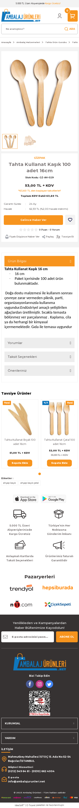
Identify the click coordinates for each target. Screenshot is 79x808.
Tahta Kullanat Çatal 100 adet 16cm (59, 442)
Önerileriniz (17, 371)
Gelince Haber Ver (33, 220)
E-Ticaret (31, 805)
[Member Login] (59, 16)
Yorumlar (15, 343)
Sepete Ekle (20, 462)
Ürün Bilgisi (17, 261)
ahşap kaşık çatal (29, 483)
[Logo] (20, 15)
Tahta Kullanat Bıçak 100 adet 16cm (20, 442)
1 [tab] (39, 474)
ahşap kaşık (9, 483)
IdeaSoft (19, 805)
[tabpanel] (20, 433)
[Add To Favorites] (70, 220)
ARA (69, 29)
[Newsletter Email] (27, 636)
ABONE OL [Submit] (67, 636)
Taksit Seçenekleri (22, 357)
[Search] (39, 29)
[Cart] (73, 15)
